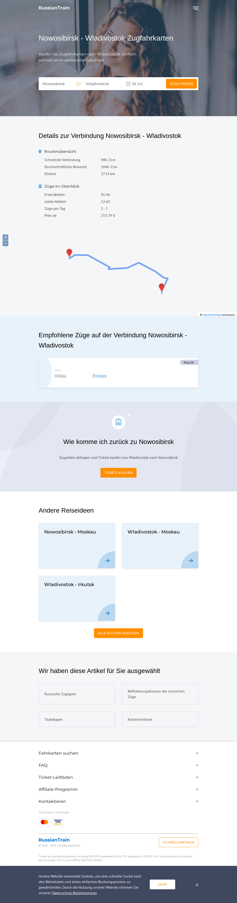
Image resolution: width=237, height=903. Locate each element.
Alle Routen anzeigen (118, 633)
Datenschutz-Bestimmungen (74, 892)
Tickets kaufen (118, 473)
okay (162, 884)
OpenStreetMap (211, 314)
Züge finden (181, 84)
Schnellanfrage (178, 842)
